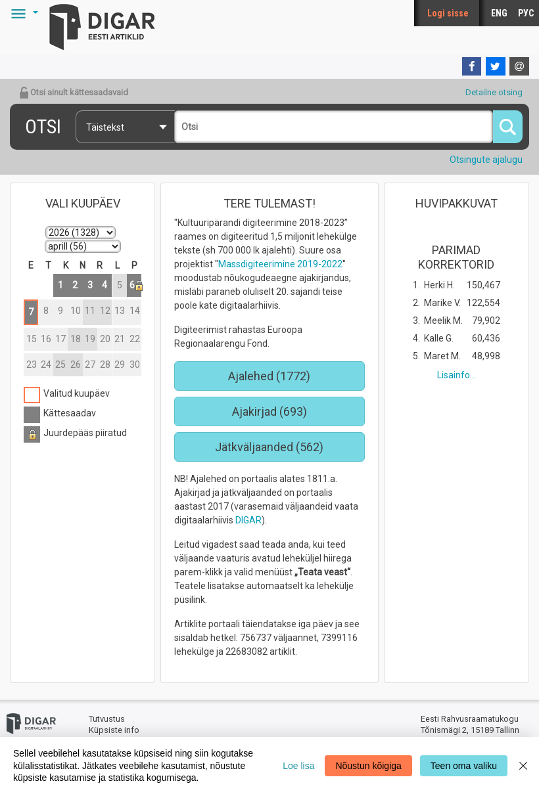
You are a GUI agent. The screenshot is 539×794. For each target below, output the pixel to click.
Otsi (43, 126)
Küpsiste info (114, 730)
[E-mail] (519, 66)
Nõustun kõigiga (368, 766)
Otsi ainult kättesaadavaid (73, 93)
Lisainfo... (456, 375)
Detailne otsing (494, 92)
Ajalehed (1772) (269, 376)
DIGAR (248, 520)
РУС (526, 13)
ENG (499, 13)
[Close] (523, 765)
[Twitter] (495, 66)
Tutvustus (107, 719)
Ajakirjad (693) (269, 411)
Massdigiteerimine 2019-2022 (280, 264)
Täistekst (105, 127)
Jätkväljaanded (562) (269, 447)
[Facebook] (472, 66)
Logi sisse (448, 13)
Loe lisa (298, 766)
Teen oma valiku (464, 766)
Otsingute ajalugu (486, 159)
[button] (22, 13)
